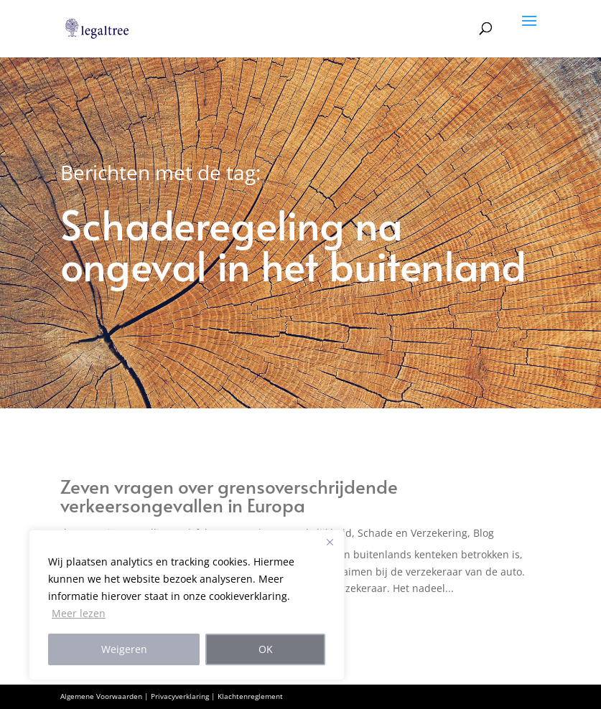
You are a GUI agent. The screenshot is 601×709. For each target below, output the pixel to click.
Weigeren (124, 649)
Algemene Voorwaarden (101, 696)
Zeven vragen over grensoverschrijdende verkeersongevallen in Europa (229, 495)
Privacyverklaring (180, 696)
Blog (483, 533)
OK (265, 649)
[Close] (329, 541)
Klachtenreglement (250, 696)
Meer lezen (79, 613)
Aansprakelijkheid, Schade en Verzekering (366, 533)
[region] (187, 605)
